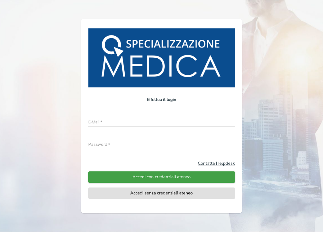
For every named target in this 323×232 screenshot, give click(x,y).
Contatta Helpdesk (216, 163)
